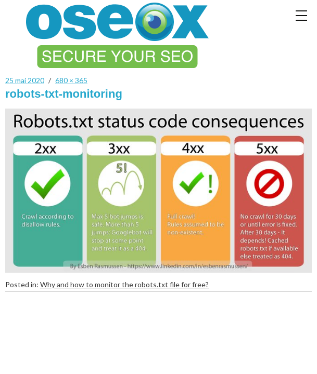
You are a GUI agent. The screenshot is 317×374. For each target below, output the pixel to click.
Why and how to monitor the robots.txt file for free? (124, 284)
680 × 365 (71, 80)
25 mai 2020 (24, 80)
